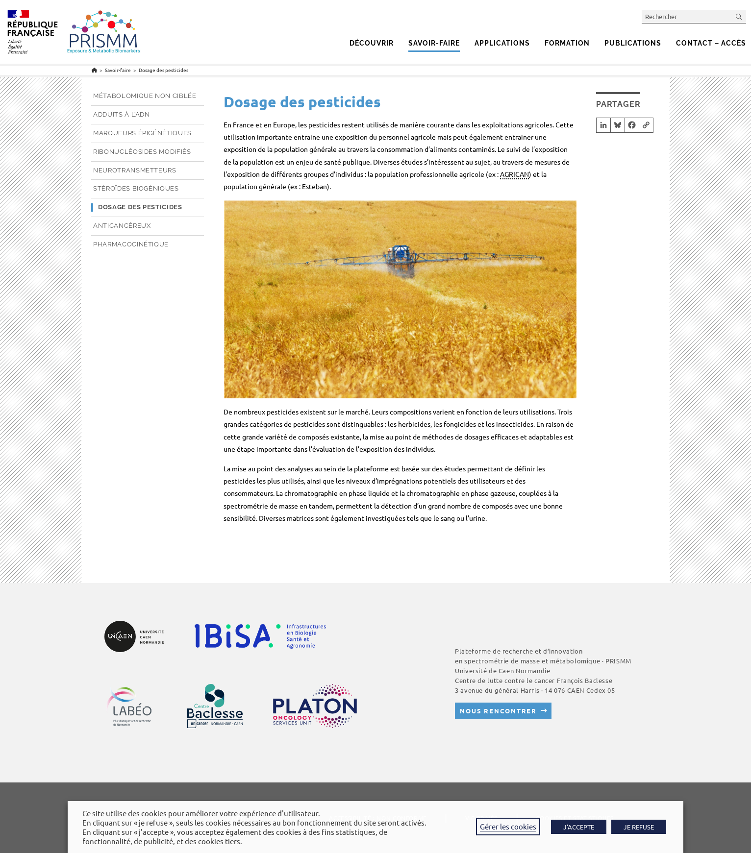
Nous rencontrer (498, 711)
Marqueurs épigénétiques (142, 133)
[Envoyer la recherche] (739, 16)
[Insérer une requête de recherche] (694, 16)
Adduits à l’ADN (121, 114)
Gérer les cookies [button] (508, 826)
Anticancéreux (121, 225)
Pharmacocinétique (131, 244)
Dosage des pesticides (163, 69)
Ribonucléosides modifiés (142, 151)
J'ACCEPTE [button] (578, 827)
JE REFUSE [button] (639, 827)
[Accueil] (94, 69)
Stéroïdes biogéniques (136, 188)
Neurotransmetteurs (134, 170)
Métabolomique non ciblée (145, 95)
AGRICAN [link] (514, 174)
